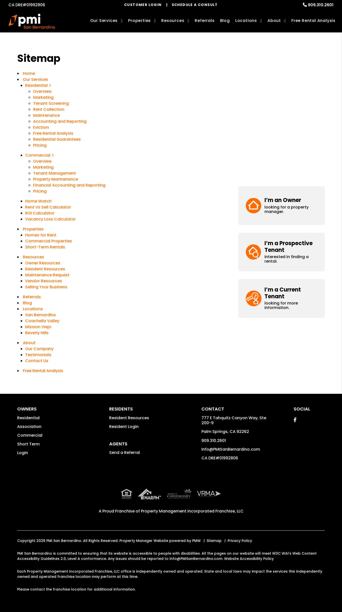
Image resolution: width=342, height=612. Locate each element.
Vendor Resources (43, 281)
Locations (246, 20)
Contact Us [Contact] (36, 361)
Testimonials (38, 355)
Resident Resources (45, 269)
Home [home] (29, 73)
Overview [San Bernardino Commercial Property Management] (42, 161)
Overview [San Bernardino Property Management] (42, 91)
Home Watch (38, 201)
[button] (282, 71)
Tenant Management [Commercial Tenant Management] (54, 173)
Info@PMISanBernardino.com (230, 449)
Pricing (40, 145)
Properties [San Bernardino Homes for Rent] (139, 20)
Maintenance (46, 115)
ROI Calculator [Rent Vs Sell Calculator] (40, 213)
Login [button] (22, 453)
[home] (31, 21)
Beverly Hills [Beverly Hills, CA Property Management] (37, 333)
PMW (196, 540)
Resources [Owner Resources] (172, 20)
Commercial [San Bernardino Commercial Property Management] (39, 155)
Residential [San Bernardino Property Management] (38, 85)
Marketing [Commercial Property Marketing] (43, 167)
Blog (225, 20)
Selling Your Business (46, 287)
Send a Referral (124, 452)
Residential (28, 418)
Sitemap (214, 540)
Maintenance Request (47, 275)
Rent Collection (48, 109)
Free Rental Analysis (313, 20)
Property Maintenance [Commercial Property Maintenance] (55, 179)
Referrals (204, 20)
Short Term (28, 444)
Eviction (41, 127)
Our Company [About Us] (39, 349)
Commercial (29, 435)
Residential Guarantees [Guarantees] (57, 139)
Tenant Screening (51, 103)
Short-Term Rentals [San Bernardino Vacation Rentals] (45, 247)
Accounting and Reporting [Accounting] (59, 121)
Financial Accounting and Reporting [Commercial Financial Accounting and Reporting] (69, 185)
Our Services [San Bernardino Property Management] (104, 20)
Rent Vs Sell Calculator (48, 207)
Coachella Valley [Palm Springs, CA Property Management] (42, 321)
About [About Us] (274, 20)
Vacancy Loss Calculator (50, 219)
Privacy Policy (240, 540)
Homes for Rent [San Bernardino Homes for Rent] (40, 235)
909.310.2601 (321, 5)
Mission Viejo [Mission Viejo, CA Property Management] (38, 327)
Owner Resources (42, 263)
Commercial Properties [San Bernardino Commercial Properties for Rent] (48, 241)
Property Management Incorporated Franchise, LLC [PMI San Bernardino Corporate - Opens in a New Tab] (192, 511)
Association (29, 426)
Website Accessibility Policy (249, 558)
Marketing (43, 97)
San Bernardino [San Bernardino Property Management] (40, 315)
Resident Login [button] (124, 426)
